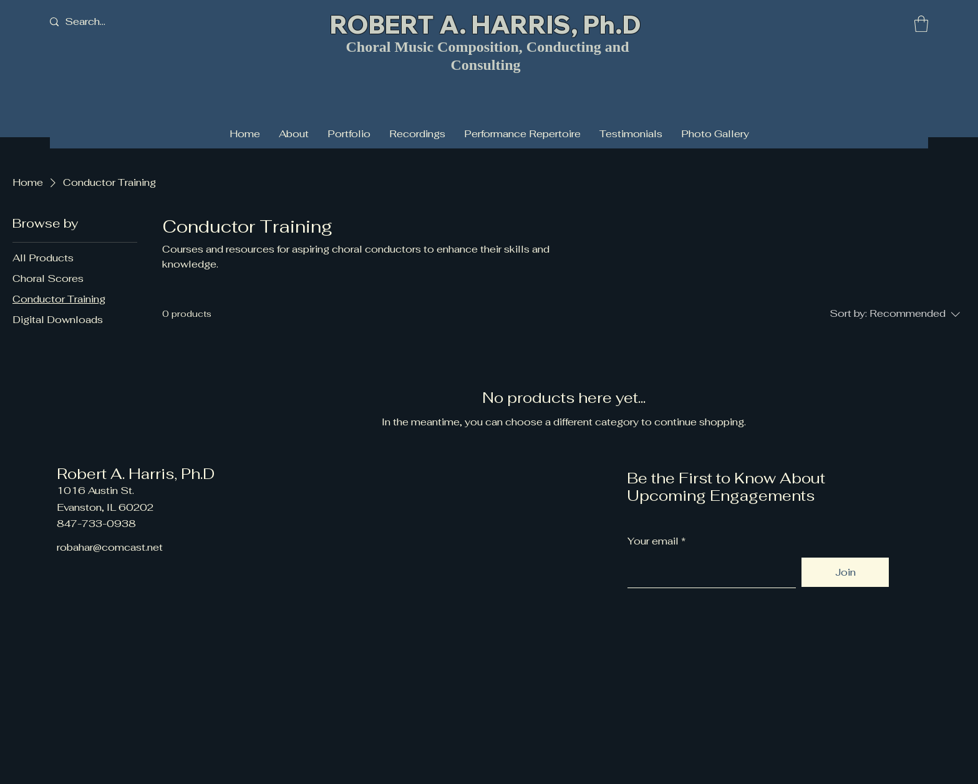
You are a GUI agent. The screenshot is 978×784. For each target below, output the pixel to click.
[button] (921, 24)
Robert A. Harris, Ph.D (136, 473)
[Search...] (105, 21)
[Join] (845, 572)
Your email (653, 541)
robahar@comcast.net (110, 547)
